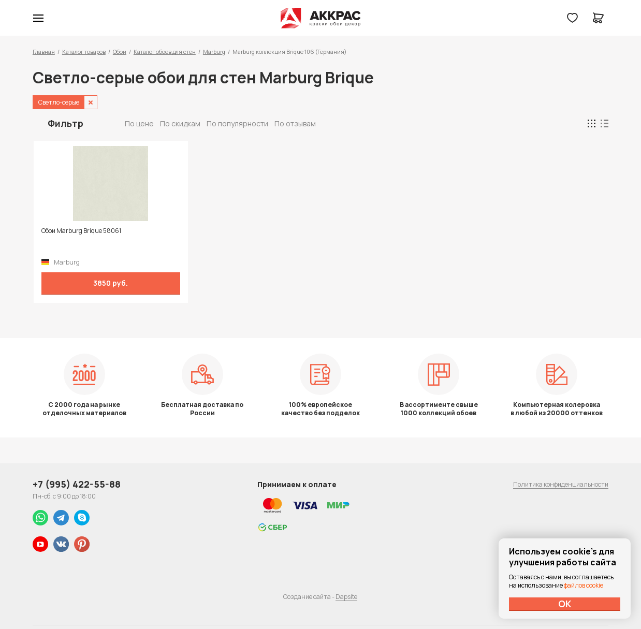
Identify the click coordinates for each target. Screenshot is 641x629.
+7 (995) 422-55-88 (77, 484)
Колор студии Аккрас (321, 18)
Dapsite (346, 596)
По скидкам (180, 123)
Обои (119, 51)
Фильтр (65, 123)
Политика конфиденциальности (560, 484)
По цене (139, 123)
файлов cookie (583, 585)
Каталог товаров (84, 51)
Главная (44, 51)
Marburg (214, 51)
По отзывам (295, 123)
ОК (565, 603)
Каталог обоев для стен (165, 51)
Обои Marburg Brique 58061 (80, 231)
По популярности (237, 123)
